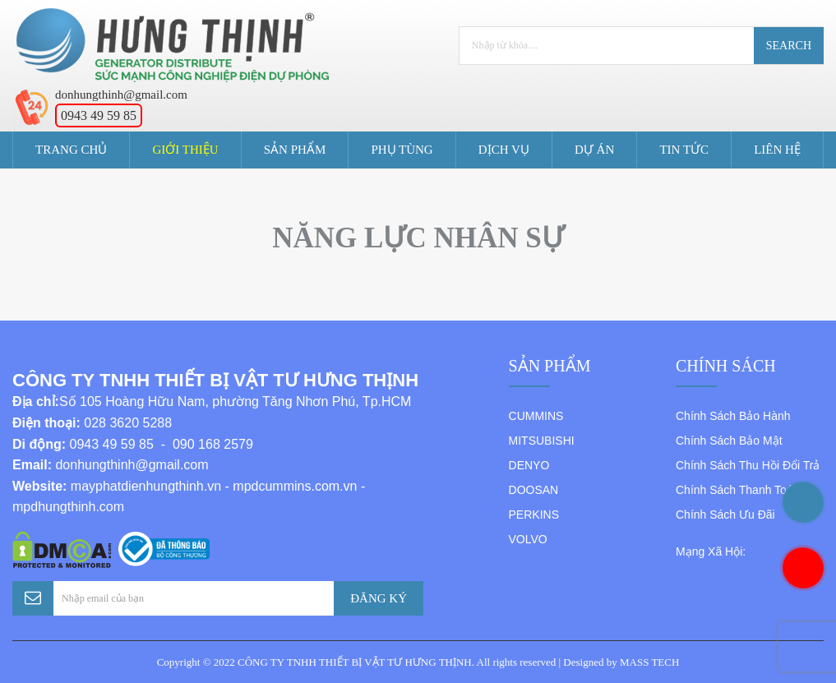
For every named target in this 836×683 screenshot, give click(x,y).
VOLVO (528, 539)
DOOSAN (534, 489)
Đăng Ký (378, 598)
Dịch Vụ (503, 149)
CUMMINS (536, 415)
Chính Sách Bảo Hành (733, 415)
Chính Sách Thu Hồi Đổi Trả (748, 465)
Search (788, 45)
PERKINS (534, 514)
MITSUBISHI (542, 440)
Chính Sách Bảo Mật (729, 440)
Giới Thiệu (186, 149)
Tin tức (684, 149)
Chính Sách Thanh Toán (738, 489)
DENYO (529, 465)
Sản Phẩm (295, 149)
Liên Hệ (777, 149)
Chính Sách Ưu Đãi (725, 514)
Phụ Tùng (401, 149)
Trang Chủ (71, 149)
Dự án (594, 149)
